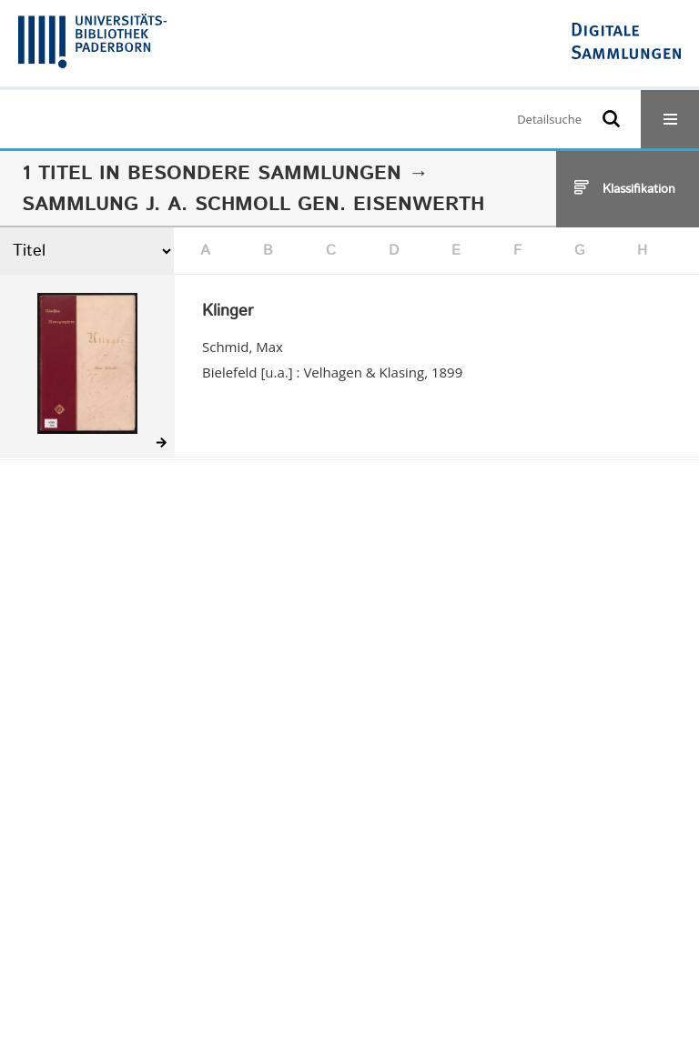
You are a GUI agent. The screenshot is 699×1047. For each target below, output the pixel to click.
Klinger (227, 312)
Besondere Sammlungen (264, 173)
